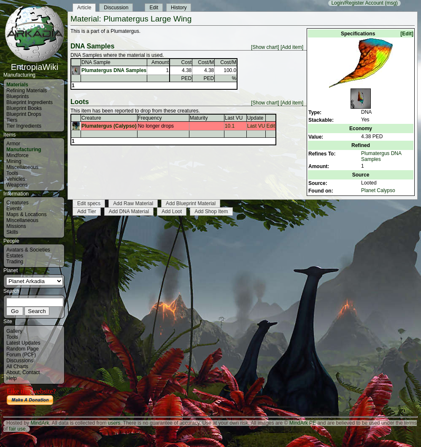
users (114, 423)
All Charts (17, 366)
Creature (91, 118)
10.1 (230, 126)
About (12, 372)
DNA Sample (96, 62)
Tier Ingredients (23, 126)
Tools (12, 173)
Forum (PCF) (21, 355)
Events (14, 208)
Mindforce (17, 155)
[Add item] (292, 47)
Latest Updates (23, 343)
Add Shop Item (211, 211)
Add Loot (172, 211)
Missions (16, 226)
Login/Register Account (357, 3)
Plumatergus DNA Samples (113, 70)
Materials (17, 85)
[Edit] (406, 34)
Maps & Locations (26, 214)
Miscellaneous (22, 167)
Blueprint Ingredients (29, 102)
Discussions (19, 361)
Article (84, 8)
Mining (13, 161)
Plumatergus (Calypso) (109, 126)
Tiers (11, 120)
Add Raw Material (133, 203)
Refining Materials (26, 91)
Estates (14, 256)
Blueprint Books (24, 108)
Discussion (116, 8)
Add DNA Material (129, 211)
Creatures (17, 203)
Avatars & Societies (28, 250)
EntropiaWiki (34, 63)
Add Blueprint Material (191, 203)
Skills (12, 232)
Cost (186, 62)
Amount (160, 62)
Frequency (150, 118)
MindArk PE (302, 423)
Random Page (22, 349)
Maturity (199, 118)
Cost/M (206, 62)
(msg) (391, 3)
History (178, 8)
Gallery (14, 331)
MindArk (39, 423)
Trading (14, 262)
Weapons (16, 185)
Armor (13, 144)
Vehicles (15, 179)
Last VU (234, 118)
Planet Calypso (378, 190)
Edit (153, 8)
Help (11, 378)
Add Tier (86, 211)
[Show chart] (265, 47)
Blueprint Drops (23, 114)
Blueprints (17, 96)
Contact (31, 372)
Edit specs (88, 203)
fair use (17, 429)
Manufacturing (23, 150)
